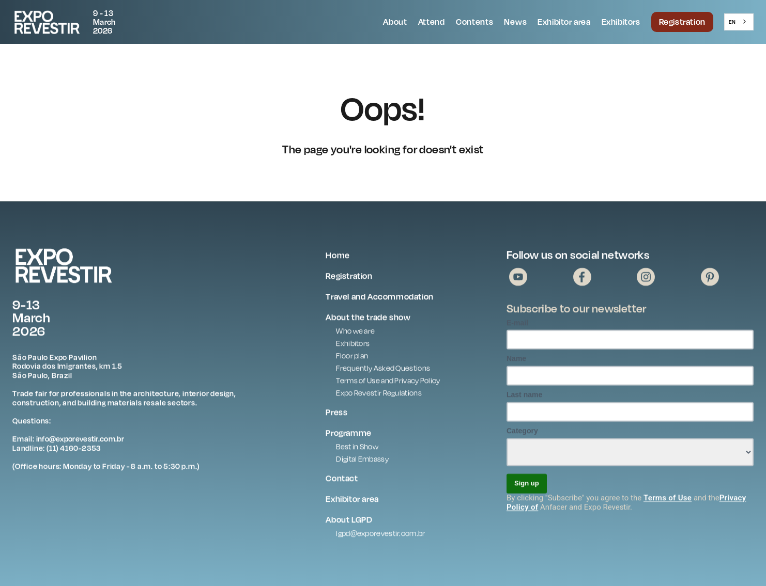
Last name (524, 396)
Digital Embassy (362, 460)
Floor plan (352, 357)
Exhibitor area (564, 22)
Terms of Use (668, 499)
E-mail (517, 325)
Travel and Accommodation (379, 298)
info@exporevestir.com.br (80, 440)
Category (522, 433)
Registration (682, 22)
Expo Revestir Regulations (379, 394)
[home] (71, 22)
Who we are (355, 332)
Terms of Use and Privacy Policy (388, 382)
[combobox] (739, 21)
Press (336, 414)
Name (516, 360)
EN (732, 22)
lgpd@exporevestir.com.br (380, 535)
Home (337, 257)
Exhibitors (621, 22)
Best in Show (357, 448)
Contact (342, 480)
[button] (395, 22)
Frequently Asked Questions (383, 370)
